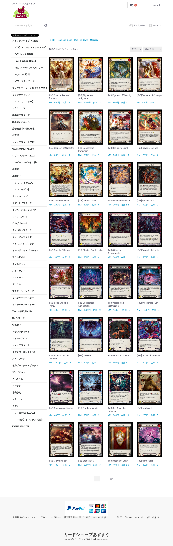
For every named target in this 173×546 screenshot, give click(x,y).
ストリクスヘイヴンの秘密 (25, 40)
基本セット (17, 176)
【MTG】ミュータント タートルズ (29, 47)
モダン (15, 406)
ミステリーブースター (23, 298)
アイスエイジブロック (23, 243)
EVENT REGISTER (20, 426)
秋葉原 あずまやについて (25, 517)
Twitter (128, 517)
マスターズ (17, 277)
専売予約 (16, 392)
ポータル (16, 284)
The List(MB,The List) (22, 311)
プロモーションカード (23, 291)
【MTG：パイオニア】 (23, 183)
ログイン (154, 26)
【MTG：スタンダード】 (24, 81)
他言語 (15, 135)
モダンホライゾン (21, 95)
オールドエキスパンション (25, 250)
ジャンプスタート (21, 345)
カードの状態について (103, 517)
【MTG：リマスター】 (23, 101)
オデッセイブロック (22, 203)
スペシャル (17, 379)
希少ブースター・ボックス (25, 365)
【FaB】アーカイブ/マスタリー (27, 67)
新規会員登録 (137, 26)
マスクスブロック (21, 216)
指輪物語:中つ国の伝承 (23, 128)
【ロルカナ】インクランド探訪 (27, 419)
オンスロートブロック (23, 196)
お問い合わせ (152, 517)
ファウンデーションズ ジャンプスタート (29, 88)
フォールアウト (19, 338)
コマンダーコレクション (24, 352)
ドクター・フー (19, 108)
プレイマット (18, 372)
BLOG (119, 517)
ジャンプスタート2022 (23, 142)
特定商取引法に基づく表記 (77, 517)
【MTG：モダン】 (21, 189)
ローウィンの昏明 (21, 74)
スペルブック (18, 358)
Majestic (94, 40)
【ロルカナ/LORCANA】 (24, 413)
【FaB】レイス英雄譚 (22, 54)
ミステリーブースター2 (23, 304)
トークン (16, 386)
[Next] (112, 478)
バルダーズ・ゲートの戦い (25, 162)
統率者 (15, 169)
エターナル (17, 399)
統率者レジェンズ (21, 122)
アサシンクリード (21, 331)
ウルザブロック (19, 223)
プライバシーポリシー (50, 517)
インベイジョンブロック (24, 210)
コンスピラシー (19, 264)
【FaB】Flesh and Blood (24, 61)
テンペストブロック (22, 230)
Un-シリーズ (18, 318)
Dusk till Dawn (81, 40)
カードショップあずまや (86, 534)
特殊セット (17, 325)
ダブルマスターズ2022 (23, 155)
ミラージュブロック (22, 237)
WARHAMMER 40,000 (23, 149)
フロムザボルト (19, 257)
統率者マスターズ (21, 115)
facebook (138, 517)
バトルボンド (18, 270)
